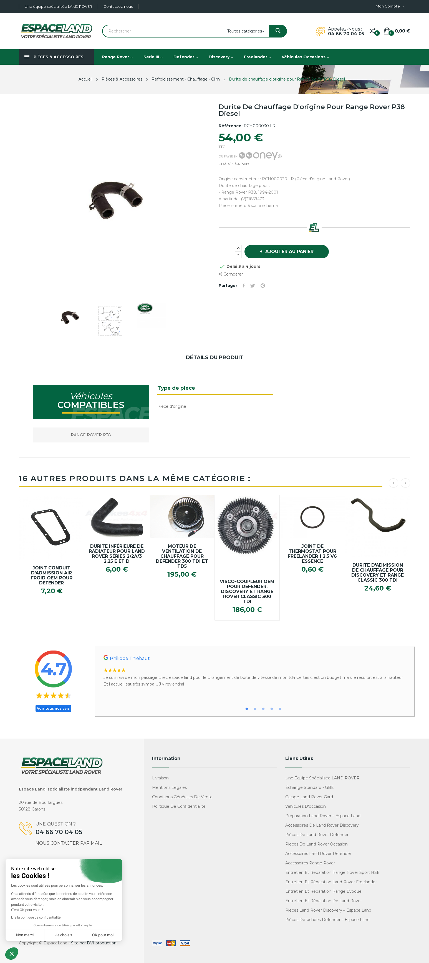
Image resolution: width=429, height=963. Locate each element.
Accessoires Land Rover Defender (318, 853)
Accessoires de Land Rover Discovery (322, 825)
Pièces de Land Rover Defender (317, 834)
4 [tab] (271, 709)
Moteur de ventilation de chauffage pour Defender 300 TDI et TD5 (182, 556)
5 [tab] (280, 709)
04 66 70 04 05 (346, 33)
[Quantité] (227, 251)
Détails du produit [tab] (214, 357)
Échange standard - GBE (309, 787)
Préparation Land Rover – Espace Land (322, 815)
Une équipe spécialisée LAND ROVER (58, 6)
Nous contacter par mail (69, 843)
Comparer (231, 274)
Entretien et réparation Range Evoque (323, 891)
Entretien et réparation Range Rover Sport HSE (332, 872)
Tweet (253, 285)
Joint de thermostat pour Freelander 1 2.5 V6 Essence (312, 554)
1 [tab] (246, 709)
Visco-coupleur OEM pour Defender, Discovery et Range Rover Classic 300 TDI (247, 591)
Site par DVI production (94, 943)
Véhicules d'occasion (305, 806)
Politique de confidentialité (179, 806)
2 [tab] (255, 709)
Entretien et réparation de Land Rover (323, 900)
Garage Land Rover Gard (309, 796)
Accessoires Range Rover (310, 863)
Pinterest (263, 285)
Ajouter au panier (289, 251)
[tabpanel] (254, 671)
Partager (244, 285)
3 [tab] (263, 709)
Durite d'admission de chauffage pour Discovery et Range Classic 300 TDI (377, 573)
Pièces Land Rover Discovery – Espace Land (328, 910)
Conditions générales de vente (182, 796)
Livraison (160, 778)
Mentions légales (169, 787)
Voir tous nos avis (53, 708)
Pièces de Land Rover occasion (316, 844)
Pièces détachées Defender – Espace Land (327, 919)
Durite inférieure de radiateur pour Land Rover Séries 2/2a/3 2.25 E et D (117, 554)
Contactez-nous (118, 6)
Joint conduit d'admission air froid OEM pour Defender (51, 576)
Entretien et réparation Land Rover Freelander (331, 881)
